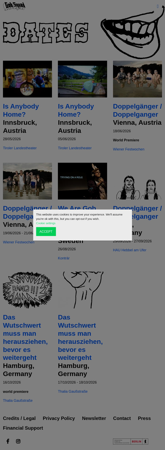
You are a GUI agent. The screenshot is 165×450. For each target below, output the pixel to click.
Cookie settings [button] (46, 223)
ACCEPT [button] (46, 231)
